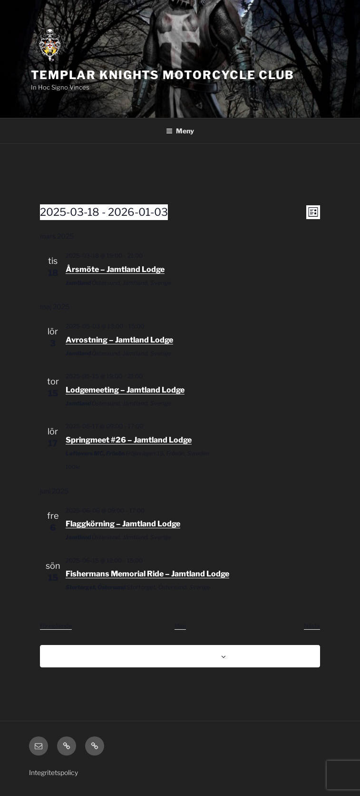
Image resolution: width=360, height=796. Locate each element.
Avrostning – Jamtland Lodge (119, 339)
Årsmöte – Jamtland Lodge (115, 269)
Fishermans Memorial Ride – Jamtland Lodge (147, 573)
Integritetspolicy (53, 772)
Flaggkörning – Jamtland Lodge (123, 523)
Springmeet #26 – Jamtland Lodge (129, 439)
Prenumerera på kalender (175, 656)
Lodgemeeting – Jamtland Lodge (125, 389)
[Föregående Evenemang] (56, 626)
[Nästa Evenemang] (312, 626)
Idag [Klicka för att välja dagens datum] (180, 625)
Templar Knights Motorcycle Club (163, 75)
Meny (180, 131)
